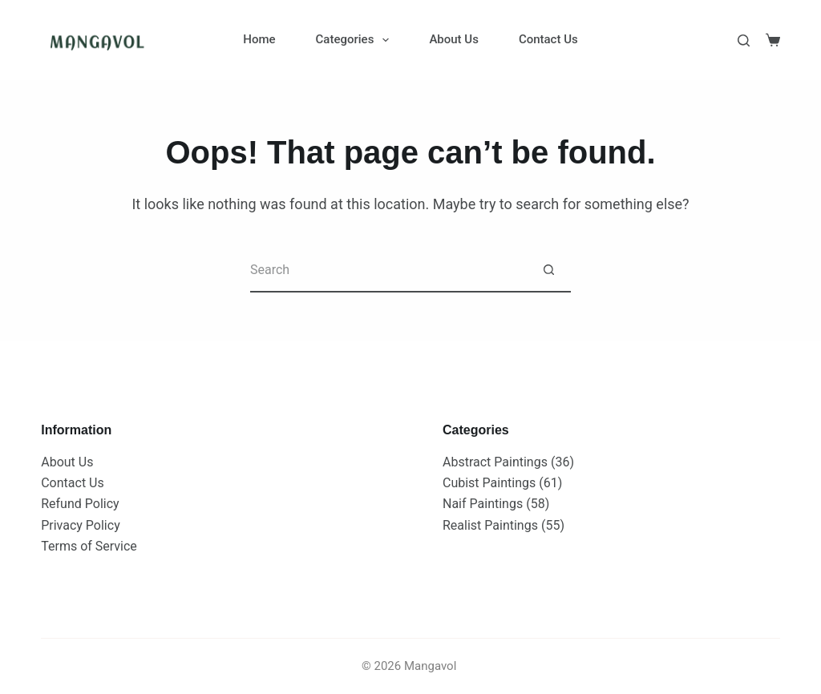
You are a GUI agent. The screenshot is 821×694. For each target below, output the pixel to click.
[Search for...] (388, 270)
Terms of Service (89, 546)
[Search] (744, 40)
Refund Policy (80, 503)
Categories (356, 40)
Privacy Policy (80, 525)
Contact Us (548, 39)
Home (259, 39)
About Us (454, 39)
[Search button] (549, 270)
